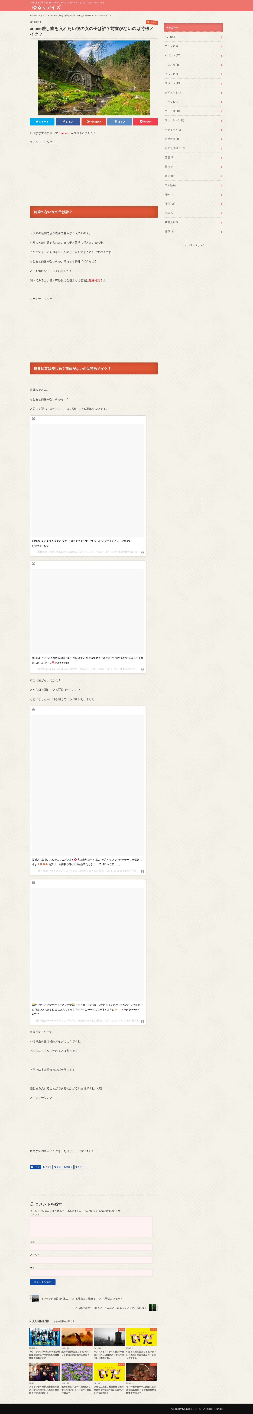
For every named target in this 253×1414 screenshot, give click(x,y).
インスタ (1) (171, 63)
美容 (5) (169, 208)
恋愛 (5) (169, 154)
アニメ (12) (171, 45)
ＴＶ (80, 1166)
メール (34, 1254)
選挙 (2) (169, 226)
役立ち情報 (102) (174, 145)
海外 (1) (169, 190)
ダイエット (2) (172, 90)
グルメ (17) (171, 72)
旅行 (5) (169, 163)
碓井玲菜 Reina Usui (48, 551)
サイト (33, 1267)
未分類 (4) (170, 181)
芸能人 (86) (171, 217)
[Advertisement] (94, 168)
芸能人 (69, 1166)
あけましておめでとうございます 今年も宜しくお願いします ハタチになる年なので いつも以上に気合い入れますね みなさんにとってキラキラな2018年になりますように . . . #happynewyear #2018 (87, 1009)
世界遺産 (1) (171, 136)
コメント (35, 1214)
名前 (33, 1241)
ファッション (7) (174, 117)
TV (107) (169, 36)
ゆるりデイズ (47, 7)
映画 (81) (169, 172)
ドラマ (36, 1166)
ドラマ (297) (171, 99)
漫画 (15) (169, 199)
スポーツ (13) (172, 81)
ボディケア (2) (172, 126)
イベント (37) (172, 54)
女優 (59, 1166)
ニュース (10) (172, 109)
